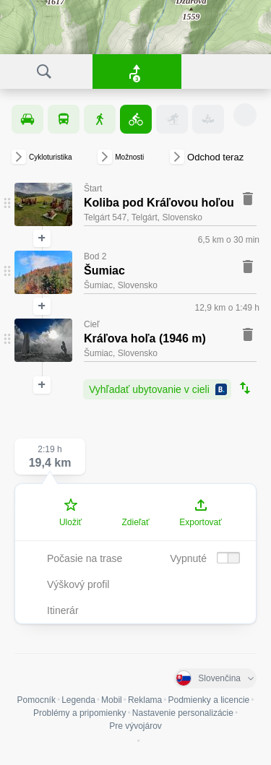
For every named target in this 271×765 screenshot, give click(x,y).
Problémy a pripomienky (79, 713)
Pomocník (36, 700)
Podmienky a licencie (209, 700)
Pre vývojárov (135, 726)
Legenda (78, 700)
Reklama (145, 700)
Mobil (111, 700)
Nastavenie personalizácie (182, 713)
